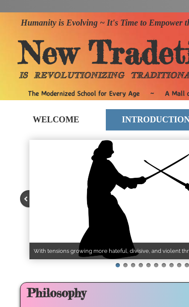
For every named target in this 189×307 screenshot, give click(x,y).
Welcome (56, 119)
